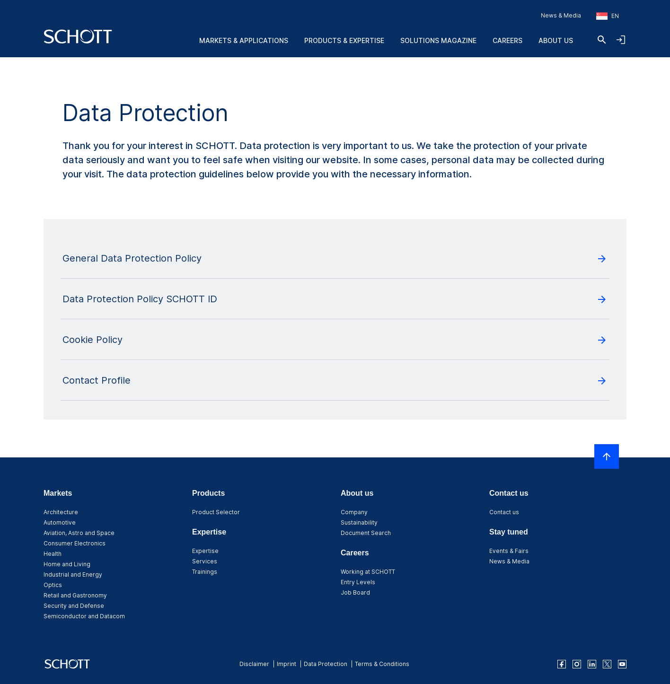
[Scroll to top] (606, 456)
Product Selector (216, 512)
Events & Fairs (509, 550)
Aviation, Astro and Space (79, 532)
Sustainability (359, 522)
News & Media (561, 15)
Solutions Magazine (438, 40)
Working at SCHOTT (368, 571)
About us (555, 40)
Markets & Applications (243, 40)
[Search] (602, 39)
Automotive (60, 522)
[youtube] (622, 664)
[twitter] (607, 664)
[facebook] (561, 664)
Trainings (204, 571)
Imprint (286, 663)
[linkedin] (592, 664)
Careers (507, 40)
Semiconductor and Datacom (84, 616)
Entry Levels (358, 582)
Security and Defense (74, 605)
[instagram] (577, 664)
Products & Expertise (344, 40)
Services (204, 561)
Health (53, 553)
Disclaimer (254, 663)
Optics (53, 584)
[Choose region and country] (607, 16)
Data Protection (325, 663)
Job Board (355, 592)
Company (354, 512)
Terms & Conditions (382, 663)
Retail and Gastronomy (75, 595)
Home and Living (67, 564)
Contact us (504, 512)
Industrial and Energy (73, 574)
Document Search (366, 532)
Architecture (61, 512)
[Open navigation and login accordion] (620, 39)
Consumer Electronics (75, 543)
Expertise (205, 550)
